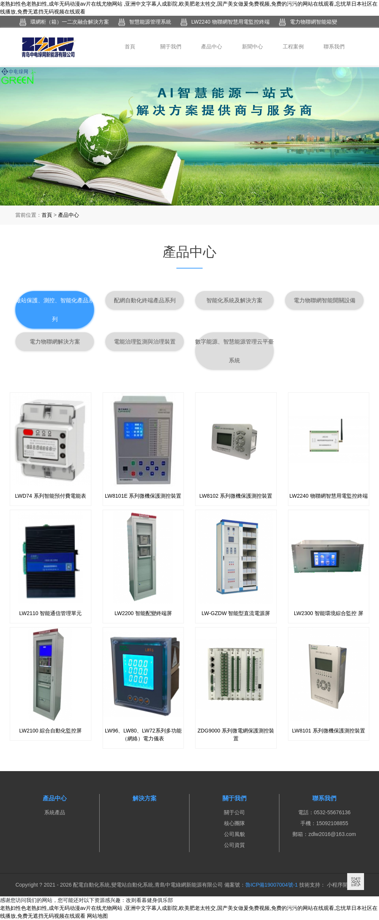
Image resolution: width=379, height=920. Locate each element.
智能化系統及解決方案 (234, 300)
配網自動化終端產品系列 (145, 300)
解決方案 (145, 798)
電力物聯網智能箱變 (308, 22)
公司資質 (234, 845)
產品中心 (211, 47)
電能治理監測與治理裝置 (145, 341)
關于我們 (170, 47)
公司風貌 (234, 834)
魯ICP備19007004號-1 (271, 885)
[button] (28, 460)
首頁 (130, 47)
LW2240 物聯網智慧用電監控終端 (225, 22)
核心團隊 (234, 823)
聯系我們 (334, 47)
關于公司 (234, 812)
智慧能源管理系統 (144, 22)
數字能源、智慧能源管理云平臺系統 (234, 350)
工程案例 (293, 47)
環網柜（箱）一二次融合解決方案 (64, 22)
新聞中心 (252, 47)
